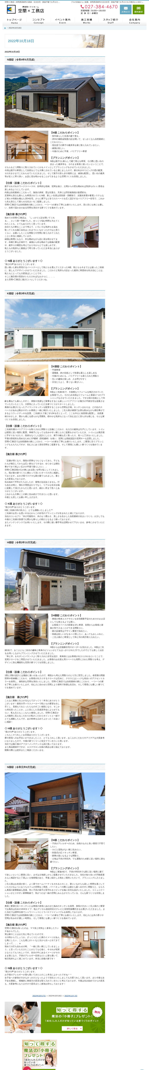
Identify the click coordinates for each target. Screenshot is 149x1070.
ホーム (117, 100)
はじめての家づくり (123, 155)
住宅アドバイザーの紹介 (125, 182)
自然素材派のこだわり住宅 (126, 148)
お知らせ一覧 (120, 215)
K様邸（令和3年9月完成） (21, 293)
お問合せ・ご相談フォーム (126, 1047)
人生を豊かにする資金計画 (126, 134)
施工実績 (118, 141)
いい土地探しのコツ (123, 128)
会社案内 (118, 202)
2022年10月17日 (39, 996)
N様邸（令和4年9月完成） (21, 59)
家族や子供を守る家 (123, 161)
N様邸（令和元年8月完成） (22, 767)
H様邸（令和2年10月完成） (22, 542)
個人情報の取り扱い (123, 229)
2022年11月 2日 (70, 996)
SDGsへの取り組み (123, 195)
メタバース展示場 (122, 107)
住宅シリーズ (120, 188)
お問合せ (126, 9)
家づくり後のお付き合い (125, 168)
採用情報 (118, 209)
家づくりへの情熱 (122, 175)
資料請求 (138, 9)
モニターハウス (121, 114)
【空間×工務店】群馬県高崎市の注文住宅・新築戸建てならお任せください (99, 1061)
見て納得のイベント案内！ (126, 121)
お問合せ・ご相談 (122, 222)
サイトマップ (120, 236)
